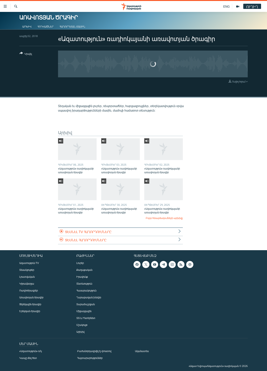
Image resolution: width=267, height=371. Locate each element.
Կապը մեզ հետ (28, 357)
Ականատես (142, 351)
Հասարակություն (86, 290)
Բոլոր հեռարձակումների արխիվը (164, 218)
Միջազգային (83, 311)
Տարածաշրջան (85, 304)
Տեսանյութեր (26, 269)
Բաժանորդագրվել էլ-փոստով (94, 351)
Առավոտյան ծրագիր (31, 297)
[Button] (25, 54)
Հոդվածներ (45, 26)
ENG (226, 6)
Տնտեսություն (84, 283)
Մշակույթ (81, 324)
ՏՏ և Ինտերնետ (85, 318)
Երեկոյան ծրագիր (29, 311)
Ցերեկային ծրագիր (30, 304)
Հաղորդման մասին (72, 26)
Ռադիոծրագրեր (28, 290)
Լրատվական (27, 276)
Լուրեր (80, 262)
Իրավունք (82, 276)
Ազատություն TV (29, 262)
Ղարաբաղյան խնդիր (88, 297)
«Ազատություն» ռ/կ (30, 351)
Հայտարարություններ (90, 357)
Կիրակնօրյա (26, 283)
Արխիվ (27, 26)
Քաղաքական (84, 269)
